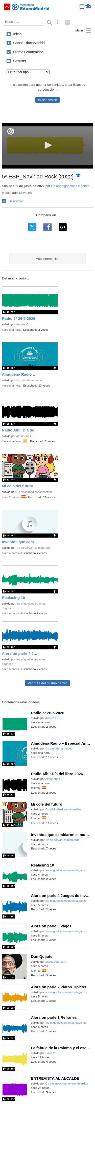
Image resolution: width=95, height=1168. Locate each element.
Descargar (16, 201)
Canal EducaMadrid (29, 43)
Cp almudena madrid (29, 380)
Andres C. (22, 324)
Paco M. (50, 1053)
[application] (47, 146)
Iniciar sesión (47, 100)
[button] (47, 145)
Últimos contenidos (28, 52)
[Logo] (10, 131)
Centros (19, 61)
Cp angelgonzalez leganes (70, 186)
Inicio (17, 34)
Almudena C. (24, 436)
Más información (48, 259)
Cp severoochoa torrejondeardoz (66, 1083)
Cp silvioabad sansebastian (34, 491)
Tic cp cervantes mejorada (33, 547)
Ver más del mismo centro (47, 683)
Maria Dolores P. (56, 961)
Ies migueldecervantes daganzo (66, 870)
